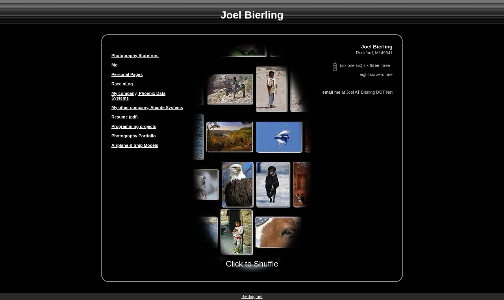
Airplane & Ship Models (134, 145)
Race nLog (122, 83)
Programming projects (133, 126)
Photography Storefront (135, 55)
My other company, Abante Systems (147, 107)
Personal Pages (127, 74)
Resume (119, 117)
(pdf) (133, 117)
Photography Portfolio (133, 135)
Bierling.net (251, 296)
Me (114, 65)
